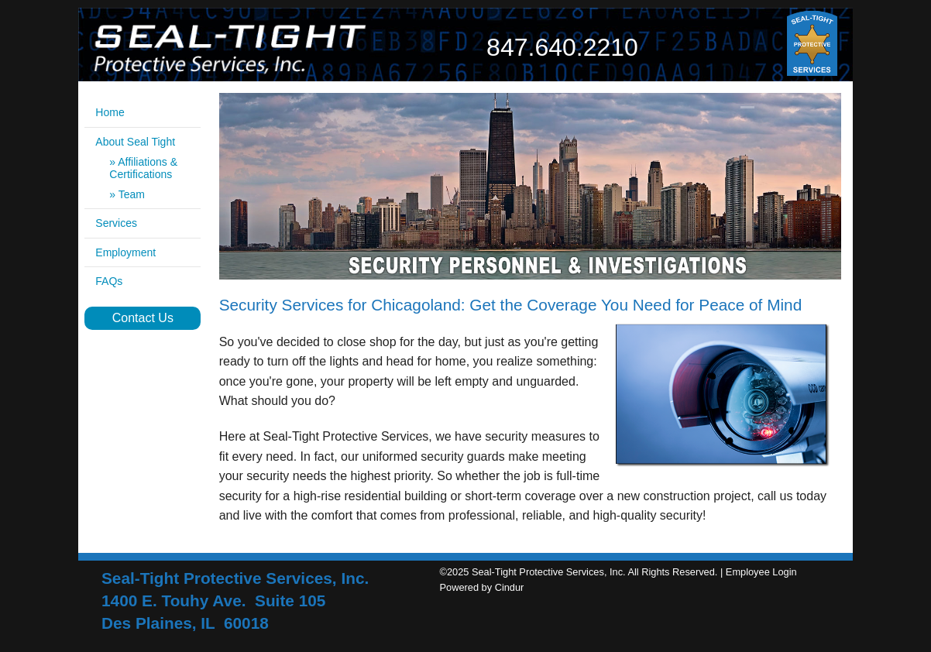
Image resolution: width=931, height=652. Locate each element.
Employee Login (761, 572)
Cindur (509, 587)
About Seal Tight (135, 142)
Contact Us (142, 317)
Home (109, 112)
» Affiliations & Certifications (143, 168)
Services (116, 223)
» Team (127, 194)
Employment (125, 252)
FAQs (108, 281)
